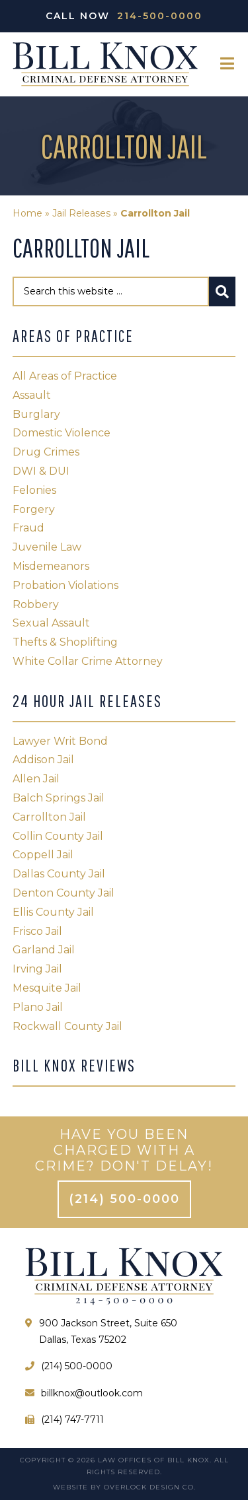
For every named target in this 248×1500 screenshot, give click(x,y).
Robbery (36, 604)
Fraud (28, 528)
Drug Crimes (46, 452)
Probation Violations (65, 585)
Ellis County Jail (53, 912)
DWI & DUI (41, 471)
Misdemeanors (51, 566)
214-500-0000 (159, 16)
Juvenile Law (47, 547)
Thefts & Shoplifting (65, 642)
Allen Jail (36, 778)
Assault (32, 395)
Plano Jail (38, 1007)
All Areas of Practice (65, 376)
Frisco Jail (37, 931)
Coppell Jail (43, 854)
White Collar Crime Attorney (88, 661)
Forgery (34, 509)
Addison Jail (43, 759)
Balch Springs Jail (58, 798)
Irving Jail (37, 969)
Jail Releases (81, 213)
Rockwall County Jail (67, 1026)
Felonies (34, 490)
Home (27, 213)
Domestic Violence (61, 432)
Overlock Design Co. (150, 1487)
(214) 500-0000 (124, 1199)
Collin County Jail (58, 836)
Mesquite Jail (47, 988)
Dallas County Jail (59, 874)
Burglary (36, 414)
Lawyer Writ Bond (60, 741)
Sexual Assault (51, 623)
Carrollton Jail (49, 817)
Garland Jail (44, 949)
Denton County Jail (63, 893)
